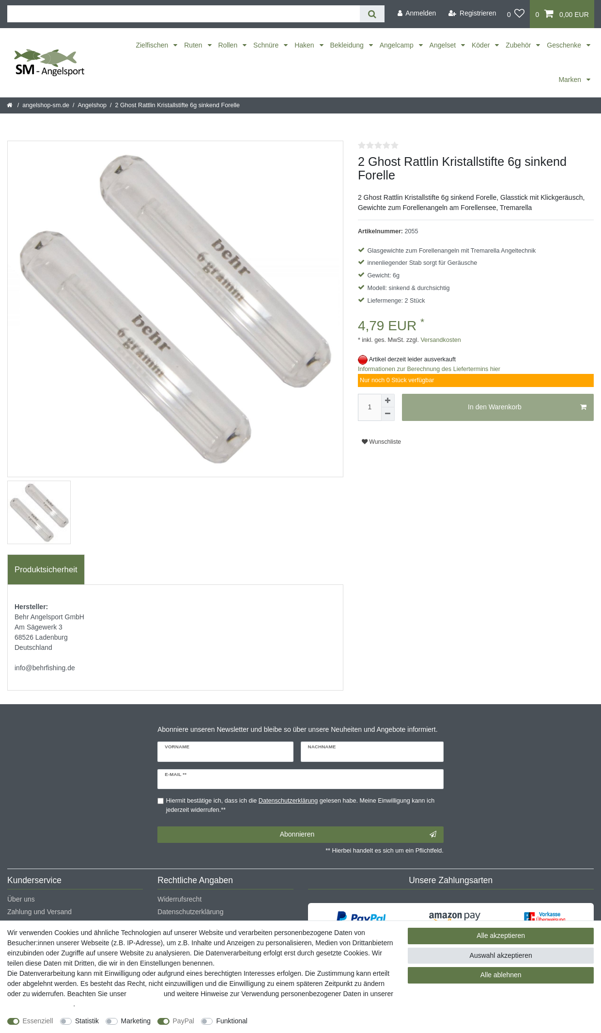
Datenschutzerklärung (190, 912)
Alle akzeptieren (501, 935)
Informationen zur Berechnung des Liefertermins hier (429, 369)
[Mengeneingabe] (369, 407)
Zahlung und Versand (39, 912)
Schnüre (266, 45)
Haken (305, 45)
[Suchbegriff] (183, 13)
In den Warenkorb (527, 407)
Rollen (229, 45)
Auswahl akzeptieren (501, 955)
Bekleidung (348, 45)
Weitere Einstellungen (289, 1021)
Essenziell (38, 1021)
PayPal (183, 1021)
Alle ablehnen (501, 975)
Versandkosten (440, 340)
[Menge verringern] (388, 414)
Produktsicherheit (46, 569)
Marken (570, 79)
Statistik (87, 1021)
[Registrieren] (472, 13)
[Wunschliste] (516, 14)
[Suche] (372, 13)
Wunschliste (381, 441)
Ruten (194, 45)
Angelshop (92, 105)
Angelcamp (398, 45)
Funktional (231, 1021)
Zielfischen (153, 45)
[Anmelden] (416, 13)
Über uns (21, 899)
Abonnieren (358, 834)
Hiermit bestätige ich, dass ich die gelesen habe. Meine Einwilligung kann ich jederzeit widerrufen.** (300, 805)
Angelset (444, 45)
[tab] (46, 569)
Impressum (145, 994)
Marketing (136, 1021)
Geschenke (565, 45)
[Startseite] (10, 105)
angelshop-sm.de (45, 105)
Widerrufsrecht (179, 899)
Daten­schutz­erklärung (40, 1004)
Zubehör (519, 45)
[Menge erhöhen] (388, 400)
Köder (482, 45)
